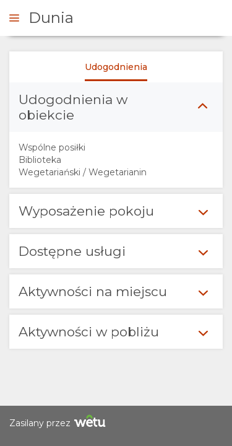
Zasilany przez (59, 423)
